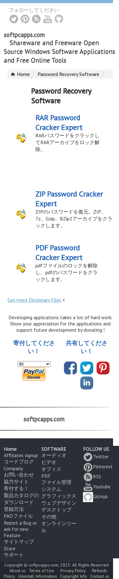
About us (17, 570)
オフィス (51, 469)
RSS (92, 476)
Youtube (97, 486)
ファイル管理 (56, 482)
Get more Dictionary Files (34, 300)
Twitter (96, 456)
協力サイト (16, 481)
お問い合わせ (19, 474)
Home (23, 74)
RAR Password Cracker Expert (58, 122)
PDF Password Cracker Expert (58, 252)
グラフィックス (58, 496)
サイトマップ (19, 541)
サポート (14, 554)
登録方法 (14, 509)
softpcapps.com (24, 34)
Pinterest (98, 466)
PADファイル (18, 516)
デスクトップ (56, 509)
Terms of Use (41, 570)
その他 (48, 516)
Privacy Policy (73, 570)
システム (51, 489)
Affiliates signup (21, 455)
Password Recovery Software (68, 74)
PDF (46, 476)
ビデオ (48, 462)
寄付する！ (16, 488)
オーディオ (53, 455)
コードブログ (19, 461)
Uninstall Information (37, 576)
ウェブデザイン (58, 503)
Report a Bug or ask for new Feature (20, 529)
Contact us (99, 576)
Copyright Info (73, 576)
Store (9, 548)
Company (13, 468)
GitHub (95, 496)
